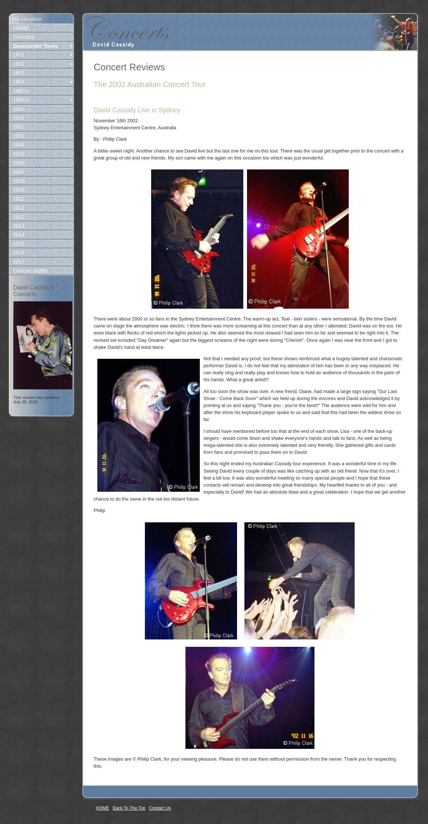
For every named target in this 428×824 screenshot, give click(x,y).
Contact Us (160, 808)
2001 (19, 118)
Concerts (23, 37)
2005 (19, 154)
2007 (19, 172)
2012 (19, 217)
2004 (19, 145)
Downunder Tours (35, 46)
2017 (19, 262)
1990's (20, 100)
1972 (19, 64)
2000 (19, 109)
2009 (19, 190)
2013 (19, 226)
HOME (21, 28)
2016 (19, 253)
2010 (19, 199)
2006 (19, 163)
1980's (20, 91)
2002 (19, 127)
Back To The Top (129, 808)
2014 (19, 235)
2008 (19, 181)
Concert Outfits (30, 271)
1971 (19, 55)
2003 (19, 136)
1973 (19, 73)
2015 (19, 244)
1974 (19, 82)
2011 (19, 208)
